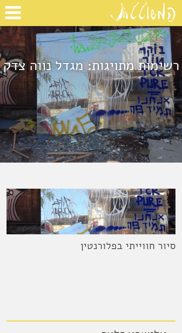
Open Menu (13, 12)
